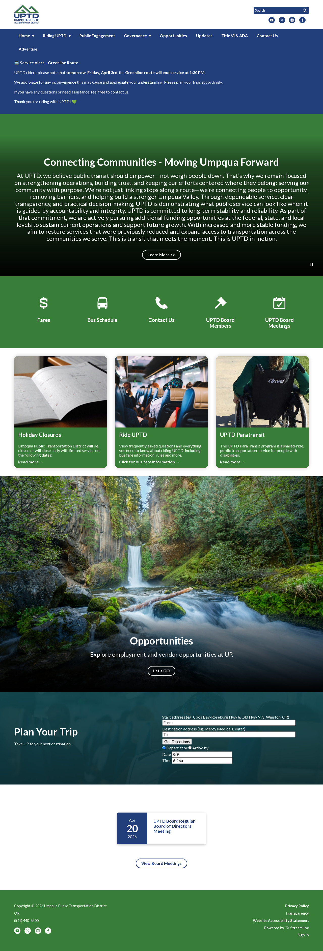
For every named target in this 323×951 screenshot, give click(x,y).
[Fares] (43, 309)
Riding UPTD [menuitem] (55, 35)
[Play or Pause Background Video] (311, 265)
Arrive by (200, 747)
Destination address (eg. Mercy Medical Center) (203, 728)
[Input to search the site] (281, 10)
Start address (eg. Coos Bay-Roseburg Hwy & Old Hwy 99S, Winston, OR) (225, 717)
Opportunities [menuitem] (173, 35)
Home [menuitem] (24, 35)
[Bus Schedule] (102, 309)
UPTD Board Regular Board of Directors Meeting (174, 826)
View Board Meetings (161, 863)
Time (166, 760)
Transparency (297, 913)
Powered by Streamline (286, 928)
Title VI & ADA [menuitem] (234, 35)
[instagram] (292, 20)
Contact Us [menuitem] (267, 35)
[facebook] (302, 20)
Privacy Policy (297, 906)
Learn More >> (161, 254)
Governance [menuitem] (135, 35)
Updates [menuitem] (204, 35)
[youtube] (271, 20)
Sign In (303, 935)
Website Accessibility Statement (281, 920)
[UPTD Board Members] (220, 311)
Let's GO (161, 670)
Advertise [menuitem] (28, 48)
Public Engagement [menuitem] (97, 35)
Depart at (174, 747)
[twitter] (282, 20)
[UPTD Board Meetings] (279, 311)
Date (166, 754)
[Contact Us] (161, 309)
